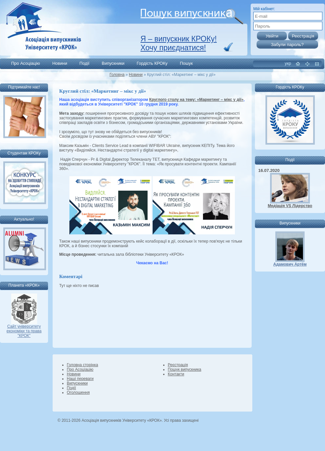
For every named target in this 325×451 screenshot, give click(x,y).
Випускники (113, 63)
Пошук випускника (184, 369)
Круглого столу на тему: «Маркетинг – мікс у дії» (196, 99)
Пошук (186, 63)
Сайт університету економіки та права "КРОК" (24, 329)
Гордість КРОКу (152, 63)
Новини (59, 63)
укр (288, 63)
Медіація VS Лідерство (290, 205)
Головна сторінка (82, 365)
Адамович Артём (290, 264)
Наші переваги (80, 378)
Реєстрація (178, 365)
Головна (117, 74)
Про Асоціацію (25, 63)
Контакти (176, 374)
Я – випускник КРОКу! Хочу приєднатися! (178, 43)
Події (84, 63)
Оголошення (78, 392)
